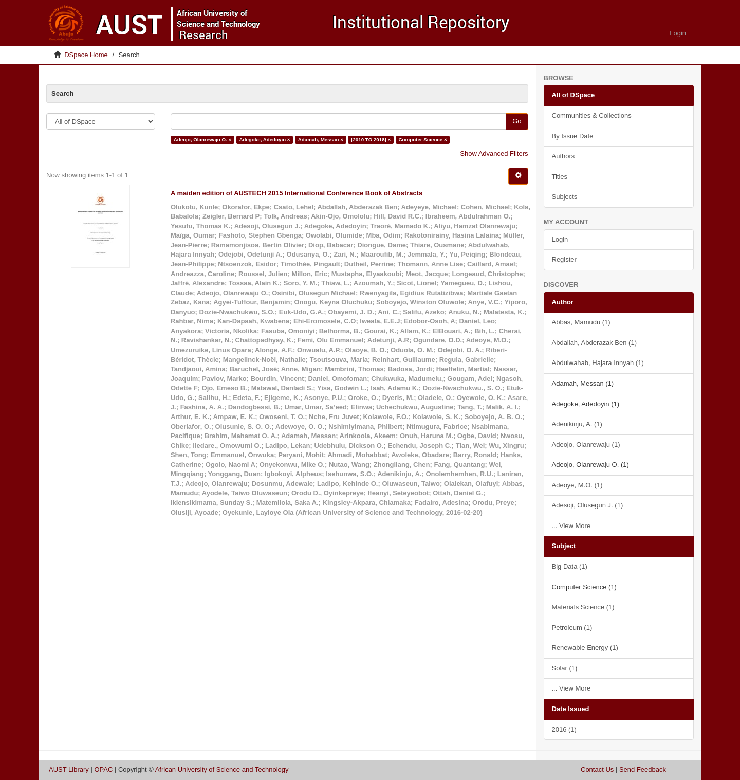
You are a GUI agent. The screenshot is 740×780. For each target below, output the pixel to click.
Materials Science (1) (583, 607)
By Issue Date (573, 136)
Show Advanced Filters (494, 153)
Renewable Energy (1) (585, 647)
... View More (571, 526)
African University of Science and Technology (222, 769)
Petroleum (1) (572, 627)
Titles (560, 176)
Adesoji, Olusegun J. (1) (587, 505)
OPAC (103, 769)
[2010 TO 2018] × (371, 139)
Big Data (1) (569, 566)
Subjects (565, 197)
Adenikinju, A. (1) (577, 424)
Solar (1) (565, 668)
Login (560, 239)
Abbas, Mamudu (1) (581, 322)
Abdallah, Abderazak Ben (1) (594, 343)
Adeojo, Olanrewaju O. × (202, 139)
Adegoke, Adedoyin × (264, 139)
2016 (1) (564, 729)
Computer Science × (423, 139)
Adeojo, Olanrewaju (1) (586, 444)
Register (564, 259)
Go (516, 121)
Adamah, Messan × (320, 139)
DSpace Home (86, 55)
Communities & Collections (592, 115)
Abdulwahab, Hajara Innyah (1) (598, 363)
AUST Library (69, 769)
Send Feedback (642, 769)
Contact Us (597, 769)
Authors (563, 156)
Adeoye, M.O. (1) (577, 485)
